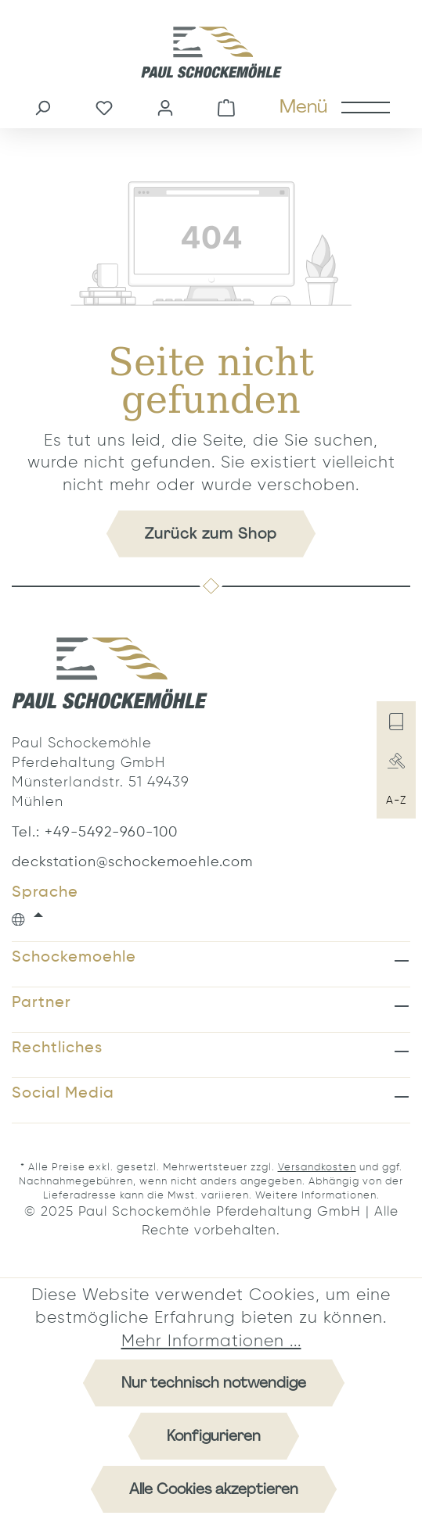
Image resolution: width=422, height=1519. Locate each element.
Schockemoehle (74, 957)
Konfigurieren (214, 1436)
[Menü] (334, 106)
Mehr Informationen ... (211, 1342)
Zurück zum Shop (211, 533)
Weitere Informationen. (317, 1196)
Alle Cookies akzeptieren (213, 1489)
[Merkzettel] (104, 106)
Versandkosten (317, 1168)
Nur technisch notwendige (213, 1382)
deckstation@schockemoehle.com (109, 862)
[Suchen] (42, 106)
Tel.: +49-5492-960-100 (95, 833)
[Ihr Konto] (165, 106)
